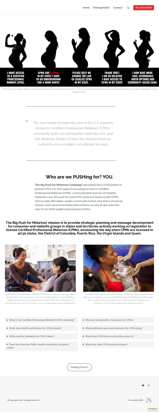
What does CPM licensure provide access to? (109, 336)
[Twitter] (149, 385)
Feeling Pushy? (101, 7)
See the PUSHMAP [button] (144, 8)
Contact (117, 7)
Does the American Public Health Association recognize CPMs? (38, 346)
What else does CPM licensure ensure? (106, 344)
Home (86, 7)
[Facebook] (143, 385)
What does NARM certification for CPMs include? (35, 328)
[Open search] (128, 7)
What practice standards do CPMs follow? (31, 336)
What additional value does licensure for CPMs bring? (113, 328)
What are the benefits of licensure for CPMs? (109, 320)
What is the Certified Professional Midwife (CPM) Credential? (41, 320)
